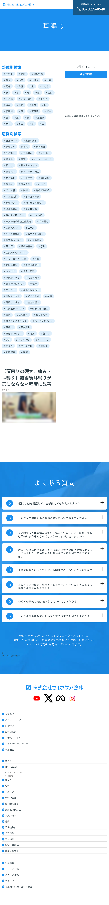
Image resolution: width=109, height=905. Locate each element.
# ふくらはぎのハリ (43, 321)
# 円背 (36, 258)
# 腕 (6, 117)
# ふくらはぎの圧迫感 (15, 258)
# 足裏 (20, 80)
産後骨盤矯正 (12, 851)
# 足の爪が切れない (14, 215)
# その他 (8, 98)
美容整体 (9, 833)
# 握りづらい (40, 314)
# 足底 (7, 86)
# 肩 (21, 111)
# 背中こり (9, 146)
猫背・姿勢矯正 (13, 845)
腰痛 (7, 785)
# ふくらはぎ (25, 98)
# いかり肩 (44, 153)
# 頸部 (22, 74)
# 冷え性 (8, 346)
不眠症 (10, 776)
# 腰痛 (24, 352)
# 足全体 (39, 117)
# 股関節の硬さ (12, 277)
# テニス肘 (9, 190)
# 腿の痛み (9, 171)
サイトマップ (12, 880)
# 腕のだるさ (32, 296)
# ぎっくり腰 (22, 339)
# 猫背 (22, 159)
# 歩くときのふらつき (15, 321)
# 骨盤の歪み (25, 246)
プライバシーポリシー (16, 743)
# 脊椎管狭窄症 (42, 190)
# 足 (31, 86)
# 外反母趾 (24, 184)
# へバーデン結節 (30, 171)
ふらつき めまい (15, 772)
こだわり (9, 713)
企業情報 (9, 862)
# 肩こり (43, 346)
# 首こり (45, 333)
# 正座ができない (13, 333)
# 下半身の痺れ (31, 196)
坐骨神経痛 (10, 797)
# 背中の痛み (10, 202)
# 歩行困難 (39, 146)
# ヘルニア (9, 271)
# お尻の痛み (34, 240)
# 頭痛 (47, 80)
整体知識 (9, 839)
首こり (8, 761)
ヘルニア (9, 791)
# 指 (6, 92)
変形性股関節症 (13, 809)
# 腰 (16, 117)
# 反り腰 (8, 246)
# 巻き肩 (8, 159)
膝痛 (7, 821)
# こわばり (22, 314)
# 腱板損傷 (37, 74)
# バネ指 (40, 184)
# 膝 (27, 117)
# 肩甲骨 (33, 111)
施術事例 (9, 725)
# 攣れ (42, 246)
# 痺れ (7, 314)
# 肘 (44, 105)
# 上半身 (43, 98)
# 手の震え (42, 221)
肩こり (8, 779)
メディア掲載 (12, 874)
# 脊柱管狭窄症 (31, 265)
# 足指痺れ (24, 327)
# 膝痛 (31, 333)
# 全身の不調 (28, 271)
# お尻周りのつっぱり (15, 252)
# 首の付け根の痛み (14, 283)
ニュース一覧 (12, 868)
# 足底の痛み (32, 277)
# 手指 (20, 105)
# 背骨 (7, 80)
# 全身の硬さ (32, 302)
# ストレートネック (42, 159)
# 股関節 (8, 111)
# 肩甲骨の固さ (12, 296)
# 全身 (7, 105)
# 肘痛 (24, 190)
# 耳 (27, 92)
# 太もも (44, 86)
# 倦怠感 (8, 184)
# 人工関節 (26, 177)
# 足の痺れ (9, 177)
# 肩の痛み (9, 153)
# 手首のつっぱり (13, 240)
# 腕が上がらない (28, 165)
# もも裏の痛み (12, 234)
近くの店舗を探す (11, 654)
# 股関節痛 (9, 352)
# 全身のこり (10, 140)
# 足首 (20, 123)
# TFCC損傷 (36, 215)
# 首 (42, 123)
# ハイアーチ (42, 339)
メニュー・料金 (13, 719)
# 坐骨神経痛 (30, 209)
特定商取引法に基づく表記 (18, 886)
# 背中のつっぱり (35, 234)
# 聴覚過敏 (44, 177)
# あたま (8, 74)
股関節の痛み (12, 803)
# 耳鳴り (33, 80)
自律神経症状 (12, 767)
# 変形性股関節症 (30, 290)
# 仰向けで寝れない (33, 202)
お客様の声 (10, 731)
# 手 (16, 92)
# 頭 (37, 92)
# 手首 (32, 105)
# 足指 (7, 123)
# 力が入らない (12, 227)
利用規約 (9, 749)
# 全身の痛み (10, 209)
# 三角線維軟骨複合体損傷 (17, 221)
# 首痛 (24, 146)
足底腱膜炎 (10, 827)
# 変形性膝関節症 (39, 308)
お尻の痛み (10, 815)
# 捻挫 (33, 283)
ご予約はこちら (13, 737)
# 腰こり (8, 165)
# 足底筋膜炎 (10, 265)
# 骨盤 (20, 86)
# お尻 (49, 92)
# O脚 (7, 339)
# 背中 (47, 111)
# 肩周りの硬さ (12, 302)
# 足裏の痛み (30, 140)
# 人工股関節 (10, 196)
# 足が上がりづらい (14, 308)
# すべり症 (9, 290)
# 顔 (31, 123)
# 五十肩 (30, 227)
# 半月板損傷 (25, 346)
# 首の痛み (26, 153)
